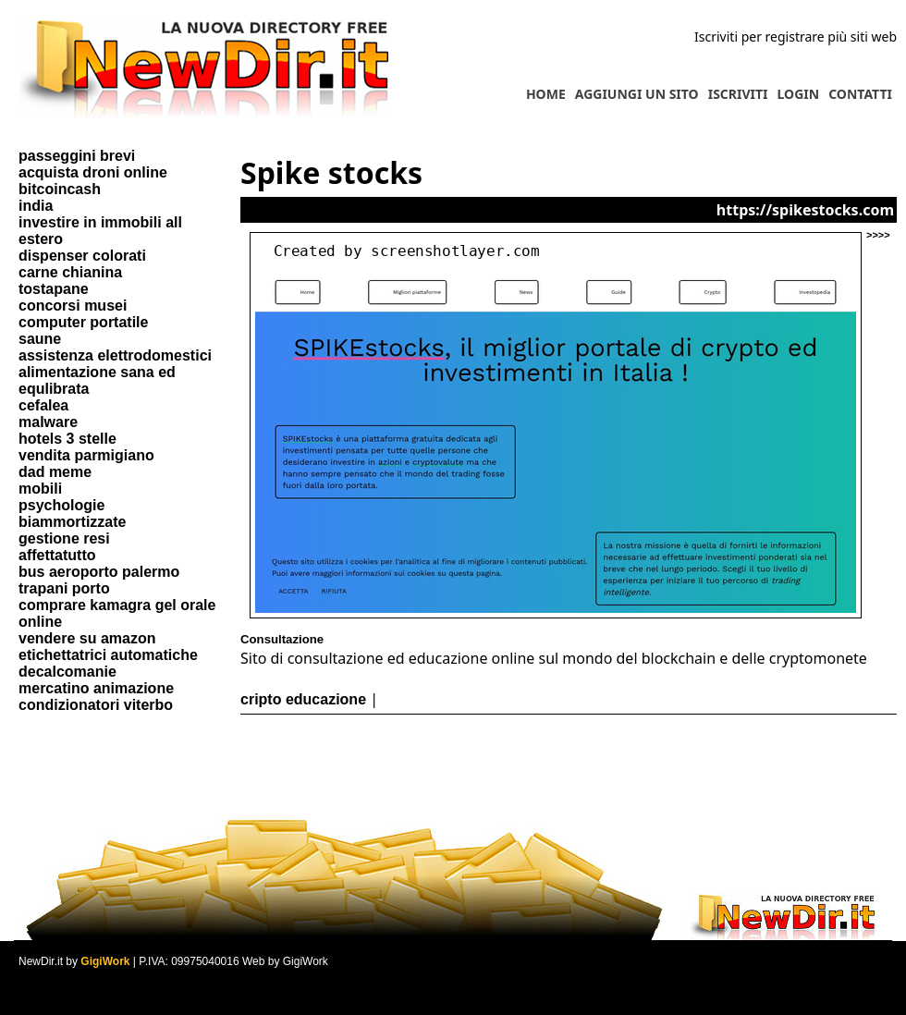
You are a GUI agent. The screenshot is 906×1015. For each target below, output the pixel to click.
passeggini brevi (76, 156)
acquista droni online (92, 172)
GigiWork (104, 961)
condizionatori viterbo (95, 705)
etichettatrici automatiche (108, 655)
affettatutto (57, 555)
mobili (40, 488)
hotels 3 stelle (67, 438)
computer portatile (83, 322)
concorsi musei (72, 305)
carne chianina (70, 272)
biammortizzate (72, 522)
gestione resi (64, 538)
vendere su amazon (87, 638)
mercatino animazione (96, 688)
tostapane (53, 289)
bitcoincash (59, 189)
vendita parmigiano (86, 455)
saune (39, 339)
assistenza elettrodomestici (115, 355)
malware (48, 422)
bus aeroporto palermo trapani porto (98, 580)
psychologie (61, 505)
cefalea (43, 405)
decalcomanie (67, 671)
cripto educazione (303, 699)
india (35, 206)
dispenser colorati (82, 255)
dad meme (55, 472)
